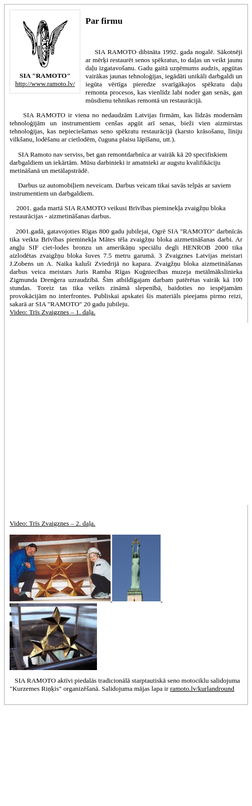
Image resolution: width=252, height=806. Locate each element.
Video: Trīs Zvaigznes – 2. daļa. (52, 523)
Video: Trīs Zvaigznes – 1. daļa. (52, 312)
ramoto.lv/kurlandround (202, 688)
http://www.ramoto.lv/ (45, 83)
